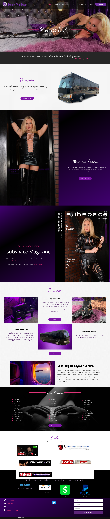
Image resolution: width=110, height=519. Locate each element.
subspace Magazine (11, 260)
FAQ (85, 4)
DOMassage (74, 4)
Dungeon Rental (21, 329)
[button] (100, 4)
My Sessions (55, 298)
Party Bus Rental (89, 332)
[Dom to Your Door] (4, 4)
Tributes (81, 4)
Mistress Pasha (57, 4)
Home (50, 4)
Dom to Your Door (18, 4)
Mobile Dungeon (65, 4)
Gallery (91, 4)
